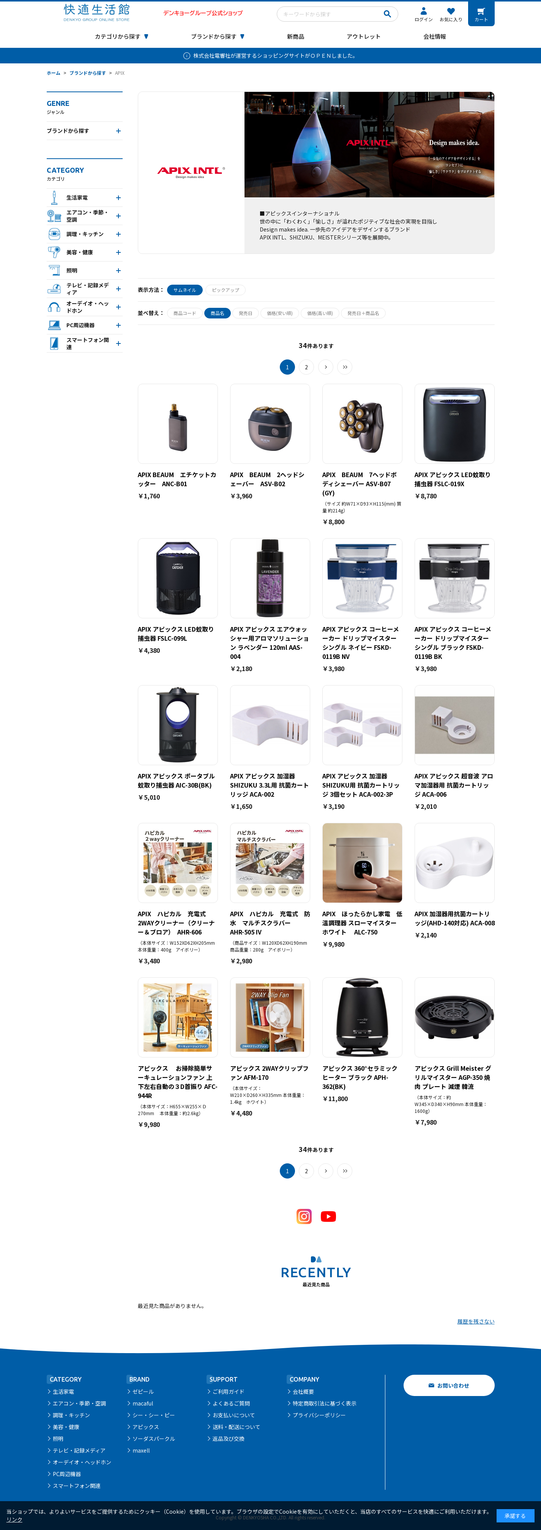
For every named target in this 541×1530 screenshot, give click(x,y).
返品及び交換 (228, 1438)
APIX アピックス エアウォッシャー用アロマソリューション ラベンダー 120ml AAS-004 (269, 642)
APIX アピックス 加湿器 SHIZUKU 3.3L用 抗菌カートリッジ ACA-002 (269, 785)
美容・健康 (66, 1427)
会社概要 (303, 1391)
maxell (141, 1450)
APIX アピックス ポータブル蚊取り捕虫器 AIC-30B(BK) (176, 780)
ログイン (424, 19)
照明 (58, 1438)
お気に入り (451, 19)
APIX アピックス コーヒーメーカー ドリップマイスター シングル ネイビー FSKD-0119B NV (360, 642)
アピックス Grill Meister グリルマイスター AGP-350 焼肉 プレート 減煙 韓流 (453, 1077)
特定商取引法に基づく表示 (324, 1403)
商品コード (184, 313)
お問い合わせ (453, 1385)
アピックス (145, 1427)
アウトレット (364, 36)
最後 (344, 367)
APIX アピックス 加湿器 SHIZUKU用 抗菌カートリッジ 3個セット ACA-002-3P (361, 785)
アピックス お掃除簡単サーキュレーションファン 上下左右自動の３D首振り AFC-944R (178, 1082)
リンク (14, 1519)
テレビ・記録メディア (79, 1450)
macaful (142, 1403)
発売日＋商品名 (363, 313)
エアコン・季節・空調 (79, 1403)
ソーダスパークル (153, 1438)
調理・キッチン (71, 1415)
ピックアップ (225, 290)
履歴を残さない (476, 1321)
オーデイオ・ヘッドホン (82, 1462)
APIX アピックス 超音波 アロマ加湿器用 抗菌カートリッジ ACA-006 (454, 785)
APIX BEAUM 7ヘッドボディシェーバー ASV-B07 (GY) (359, 483)
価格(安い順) (280, 313)
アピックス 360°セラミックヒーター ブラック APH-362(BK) (359, 1077)
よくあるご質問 (231, 1403)
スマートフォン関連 (77, 1485)
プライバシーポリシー (319, 1415)
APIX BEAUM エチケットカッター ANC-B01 (177, 479)
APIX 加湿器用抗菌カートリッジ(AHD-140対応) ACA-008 (455, 918)
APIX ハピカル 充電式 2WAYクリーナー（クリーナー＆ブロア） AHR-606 (176, 922)
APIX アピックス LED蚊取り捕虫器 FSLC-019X (453, 479)
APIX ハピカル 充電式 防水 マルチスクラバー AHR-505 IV (270, 922)
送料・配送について (236, 1427)
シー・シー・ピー (153, 1415)
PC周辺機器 (67, 1474)
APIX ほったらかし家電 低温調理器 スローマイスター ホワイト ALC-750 (362, 922)
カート (481, 19)
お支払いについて (234, 1415)
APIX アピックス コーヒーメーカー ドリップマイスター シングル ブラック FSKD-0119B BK (453, 642)
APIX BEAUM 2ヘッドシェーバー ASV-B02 (267, 479)
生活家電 (63, 1391)
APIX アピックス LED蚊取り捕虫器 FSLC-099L (176, 633)
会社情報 (434, 36)
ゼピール (143, 1391)
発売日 (245, 313)
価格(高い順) (320, 313)
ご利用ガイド (228, 1391)
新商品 (295, 36)
